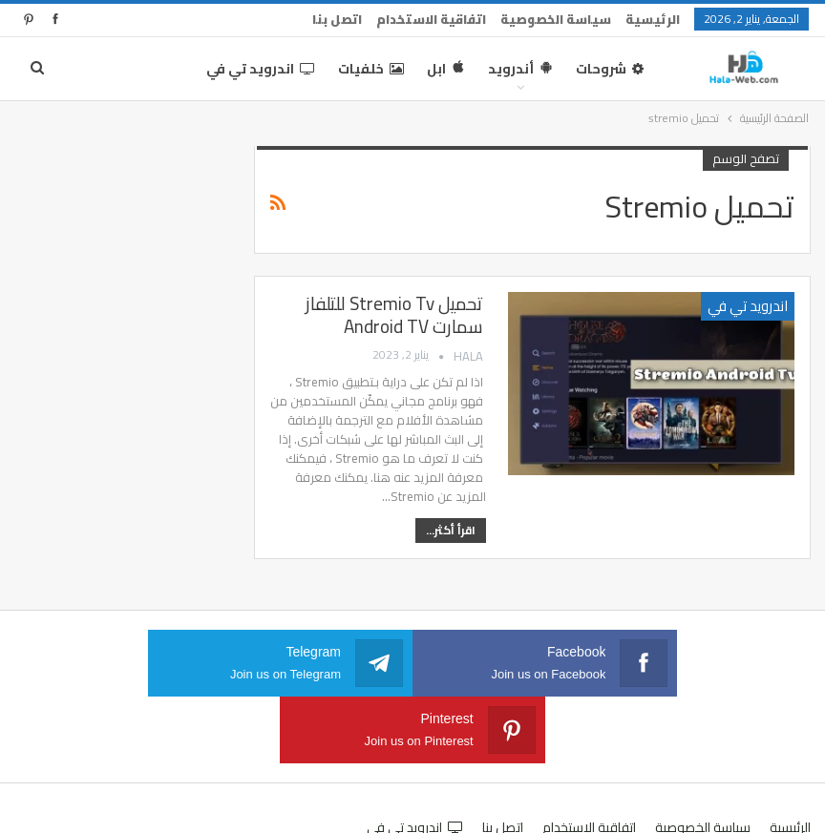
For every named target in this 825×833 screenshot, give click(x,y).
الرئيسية (652, 19)
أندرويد (520, 68)
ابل (446, 68)
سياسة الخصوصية (555, 19)
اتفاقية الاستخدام (431, 19)
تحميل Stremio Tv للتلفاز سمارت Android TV (394, 315)
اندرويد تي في (260, 68)
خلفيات (371, 68)
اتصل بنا (337, 19)
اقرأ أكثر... (451, 530)
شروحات (610, 68)
